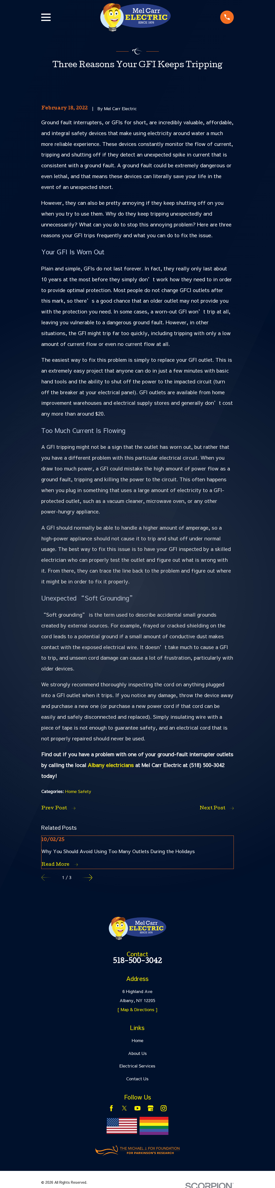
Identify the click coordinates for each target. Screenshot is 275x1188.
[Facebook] (111, 1108)
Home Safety (78, 791)
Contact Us (137, 1079)
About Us (137, 1053)
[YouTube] (137, 1108)
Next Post (217, 808)
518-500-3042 (137, 962)
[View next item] (88, 877)
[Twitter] (124, 1108)
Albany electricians (111, 765)
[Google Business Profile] (151, 1108)
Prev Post (58, 808)
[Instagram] (164, 1108)
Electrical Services (137, 1066)
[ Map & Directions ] (137, 1009)
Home (137, 1040)
